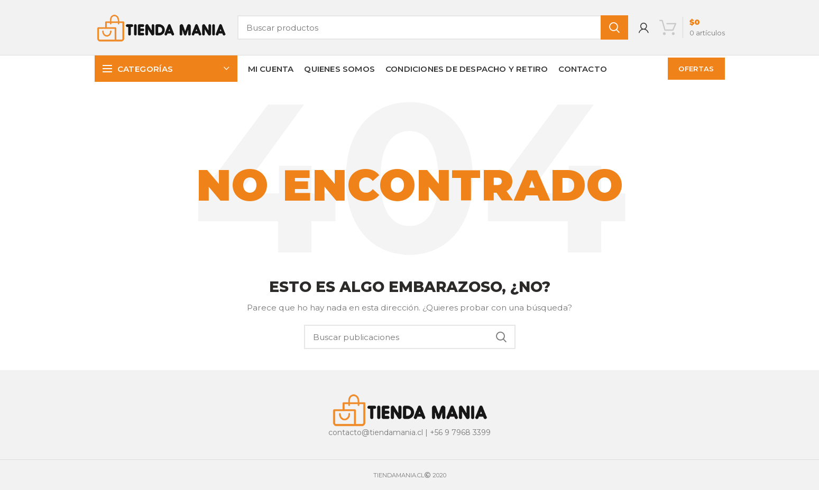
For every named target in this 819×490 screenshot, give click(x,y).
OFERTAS (696, 68)
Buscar (614, 27)
